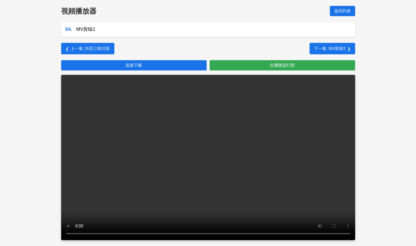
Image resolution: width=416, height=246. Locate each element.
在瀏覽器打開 (282, 65)
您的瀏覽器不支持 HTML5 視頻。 (208, 157)
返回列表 (342, 11)
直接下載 (134, 65)
